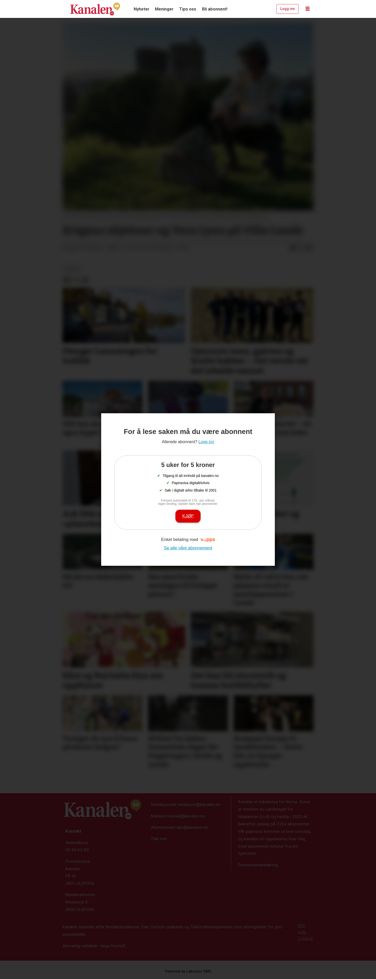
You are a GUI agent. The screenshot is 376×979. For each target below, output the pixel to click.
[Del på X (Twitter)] (301, 248)
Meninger (164, 9)
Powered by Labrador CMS (188, 971)
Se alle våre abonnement (188, 548)
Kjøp (188, 516)
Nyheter (141, 9)
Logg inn (287, 9)
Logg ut (305, 938)
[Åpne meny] (307, 9)
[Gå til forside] (95, 9)
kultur (71, 269)
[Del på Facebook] (293, 248)
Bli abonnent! (214, 9)
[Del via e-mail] (309, 248)
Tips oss (187, 9)
